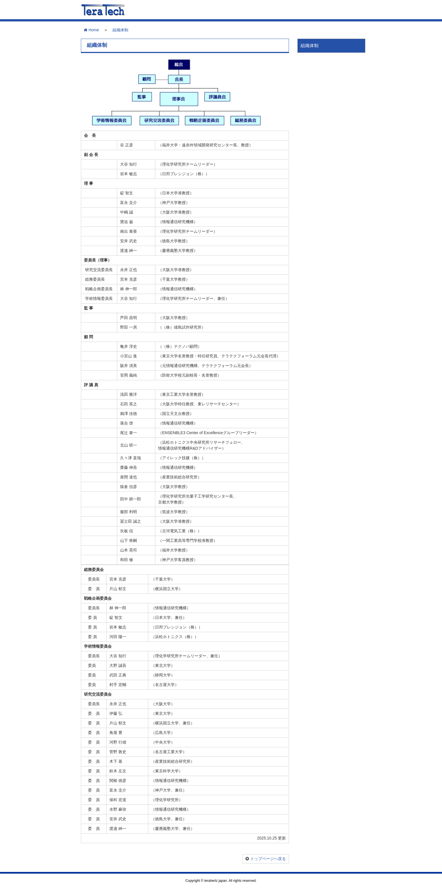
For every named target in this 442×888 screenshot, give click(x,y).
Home (91, 30)
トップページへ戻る (268, 858)
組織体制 (120, 30)
